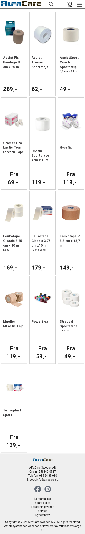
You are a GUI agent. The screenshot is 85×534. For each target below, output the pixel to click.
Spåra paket (42, 502)
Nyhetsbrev (42, 514)
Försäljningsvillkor (42, 506)
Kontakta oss (42, 498)
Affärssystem (13, 526)
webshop (33, 526)
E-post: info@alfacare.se (42, 479)
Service (42, 510)
